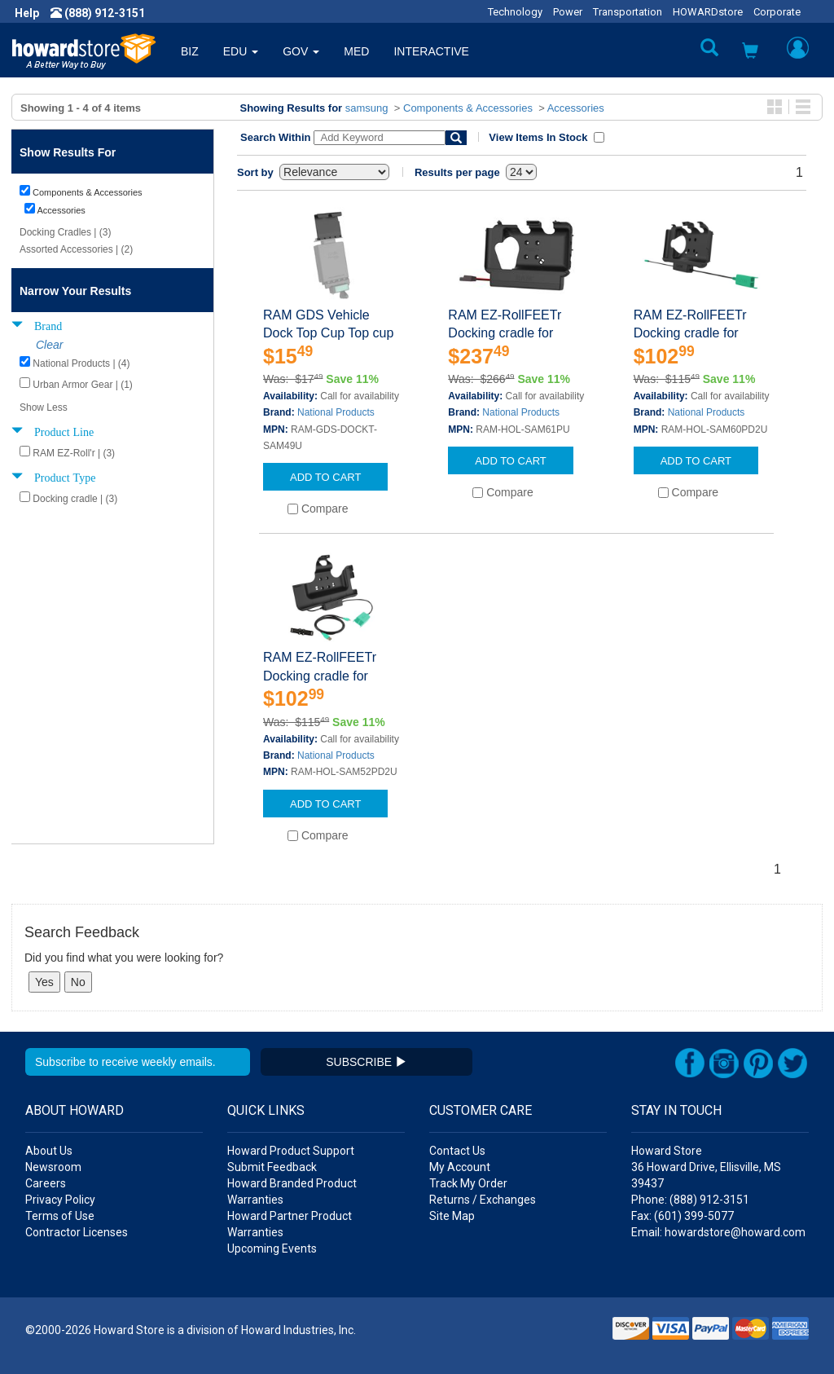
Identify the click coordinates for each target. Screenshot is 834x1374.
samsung (366, 108)
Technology (515, 12)
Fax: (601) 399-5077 (682, 1215)
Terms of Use (59, 1215)
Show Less (44, 407)
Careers (45, 1183)
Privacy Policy (60, 1199)
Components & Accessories (468, 108)
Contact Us (457, 1150)
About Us (48, 1150)
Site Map (452, 1215)
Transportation (627, 12)
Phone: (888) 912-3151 (690, 1199)
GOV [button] (301, 51)
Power (567, 12)
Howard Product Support (290, 1150)
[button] (750, 52)
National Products (336, 412)
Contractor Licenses (76, 1232)
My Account (459, 1167)
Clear (49, 344)
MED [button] (356, 51)
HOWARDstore (708, 12)
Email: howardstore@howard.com (718, 1232)
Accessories (575, 108)
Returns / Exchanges (482, 1199)
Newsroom (53, 1167)
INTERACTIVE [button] (431, 51)
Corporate (777, 12)
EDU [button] (240, 51)
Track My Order (468, 1183)
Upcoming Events (272, 1248)
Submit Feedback (272, 1167)
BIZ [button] (190, 51)
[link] (569, 1333)
